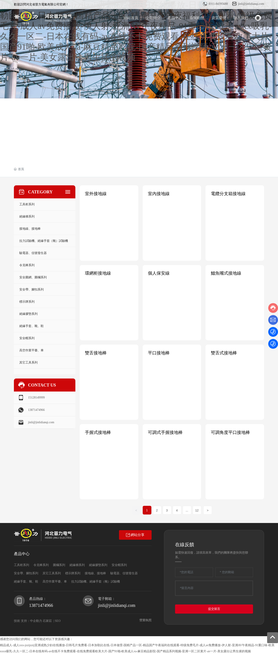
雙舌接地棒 (96, 352)
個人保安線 (159, 273)
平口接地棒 (159, 352)
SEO (57, 620)
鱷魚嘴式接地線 (226, 273)
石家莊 (47, 620)
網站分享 (135, 534)
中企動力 (36, 620)
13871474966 (36, 410)
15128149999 (36, 397)
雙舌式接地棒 (224, 352)
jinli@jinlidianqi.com (251, 3)
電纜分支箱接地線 (228, 193)
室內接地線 (159, 193)
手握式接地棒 (98, 432)
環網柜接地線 (98, 273)
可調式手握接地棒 (165, 432)
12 (197, 510)
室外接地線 (96, 193)
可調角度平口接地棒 (230, 432)
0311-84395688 (218, 3)
